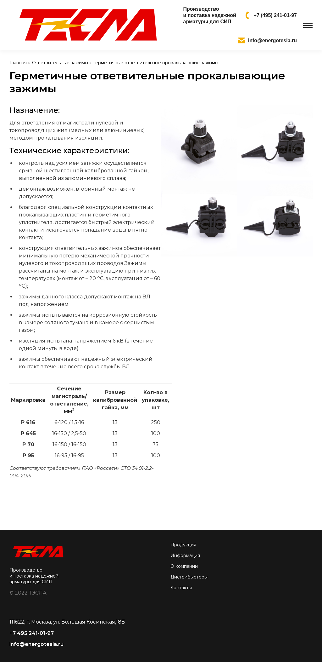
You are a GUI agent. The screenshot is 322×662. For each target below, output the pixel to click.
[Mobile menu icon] (308, 25)
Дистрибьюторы (189, 577)
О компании (184, 566)
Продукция (183, 545)
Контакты (181, 587)
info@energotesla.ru (36, 644)
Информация (185, 555)
